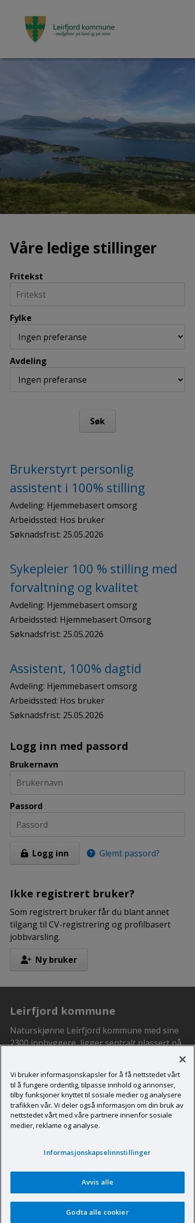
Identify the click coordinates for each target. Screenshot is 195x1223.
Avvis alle (97, 1186)
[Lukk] (182, 1064)
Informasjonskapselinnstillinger (97, 1157)
